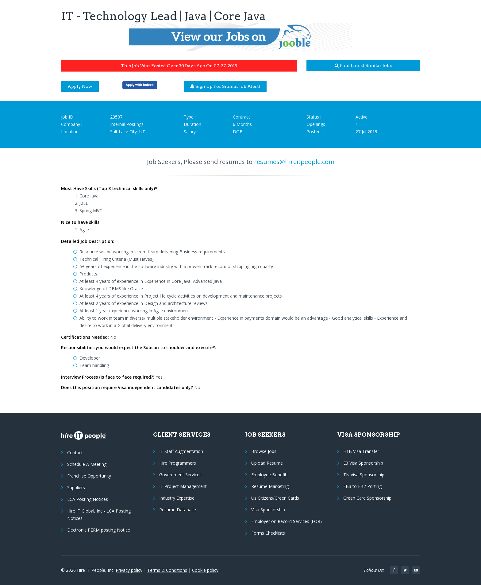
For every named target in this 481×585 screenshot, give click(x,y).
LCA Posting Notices (87, 499)
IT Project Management (183, 486)
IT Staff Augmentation (181, 451)
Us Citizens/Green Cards (275, 498)
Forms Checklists (268, 533)
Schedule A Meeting (86, 464)
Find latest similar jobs (363, 65)
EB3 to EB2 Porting (362, 486)
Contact (75, 452)
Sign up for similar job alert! (225, 86)
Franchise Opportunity (89, 476)
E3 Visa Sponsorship (363, 463)
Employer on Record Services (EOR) (286, 521)
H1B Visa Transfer (361, 451)
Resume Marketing (270, 486)
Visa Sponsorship (268, 510)
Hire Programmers (177, 463)
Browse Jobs (263, 451)
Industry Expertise (176, 498)
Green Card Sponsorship (367, 498)
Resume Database (177, 510)
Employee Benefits (270, 475)
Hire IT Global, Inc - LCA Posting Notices (99, 514)
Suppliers (76, 487)
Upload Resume (267, 463)
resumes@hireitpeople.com (294, 162)
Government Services (180, 475)
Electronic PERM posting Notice (98, 530)
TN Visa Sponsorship (363, 475)
